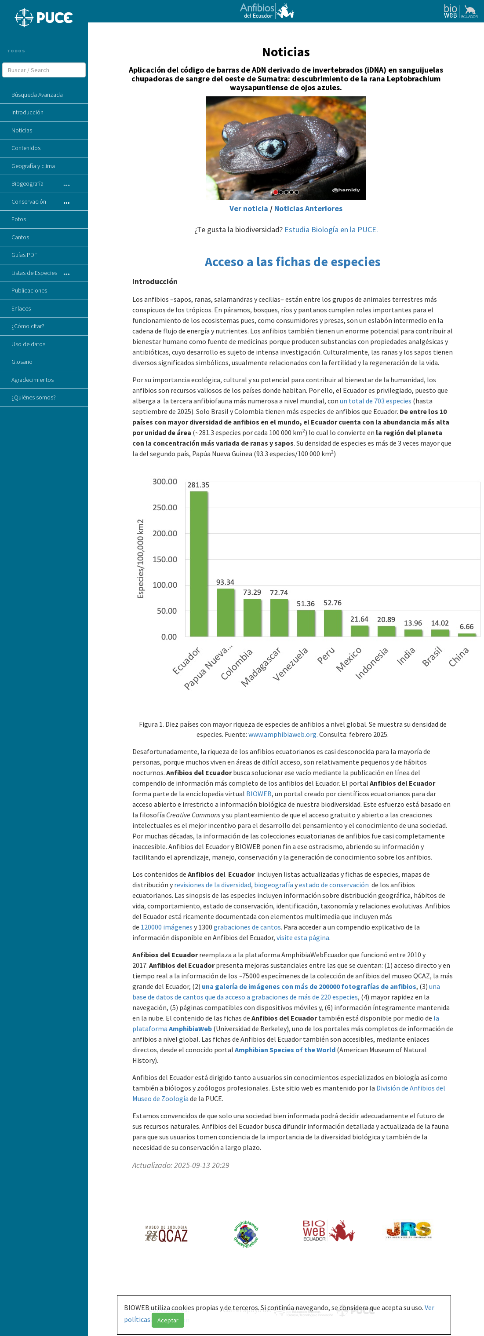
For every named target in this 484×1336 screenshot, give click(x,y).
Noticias (21, 130)
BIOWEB (259, 793)
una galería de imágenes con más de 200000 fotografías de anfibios (309, 986)
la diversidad (232, 884)
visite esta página (303, 937)
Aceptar (167, 1320)
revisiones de (194, 884)
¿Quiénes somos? (33, 397)
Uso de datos (28, 344)
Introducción (27, 112)
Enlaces (21, 308)
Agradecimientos (32, 380)
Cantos (20, 237)
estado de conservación (334, 884)
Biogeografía (27, 183)
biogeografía (273, 884)
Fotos (18, 219)
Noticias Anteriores (308, 208)
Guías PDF (24, 255)
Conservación (28, 201)
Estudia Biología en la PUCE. (331, 229)
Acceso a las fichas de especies (293, 261)
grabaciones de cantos (246, 926)
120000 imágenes (167, 926)
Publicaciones (29, 290)
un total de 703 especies (375, 400)
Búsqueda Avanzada (37, 95)
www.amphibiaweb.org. (283, 734)
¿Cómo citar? (27, 326)
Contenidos (25, 148)
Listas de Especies (34, 273)
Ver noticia (248, 208)
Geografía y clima (33, 166)
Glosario (22, 362)
